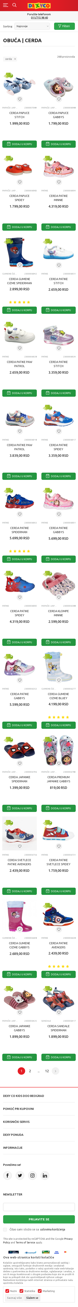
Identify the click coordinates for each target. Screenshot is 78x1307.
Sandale (46, 1021)
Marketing (49, 1291)
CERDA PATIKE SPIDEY (58, 447)
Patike (44, 191)
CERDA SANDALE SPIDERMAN (58, 1028)
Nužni (13, 1291)
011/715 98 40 (39, 17)
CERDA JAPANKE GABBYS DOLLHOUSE (19, 1030)
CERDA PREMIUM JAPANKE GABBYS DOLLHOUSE (58, 781)
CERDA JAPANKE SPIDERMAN (19, 779)
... (39, 1071)
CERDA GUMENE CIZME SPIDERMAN (19, 281)
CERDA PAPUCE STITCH (19, 115)
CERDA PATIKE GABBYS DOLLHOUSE (58, 532)
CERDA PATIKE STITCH (58, 281)
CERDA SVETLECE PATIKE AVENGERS (19, 862)
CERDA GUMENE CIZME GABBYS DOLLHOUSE (19, 947)
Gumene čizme (10, 274)
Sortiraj (7, 26)
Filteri (64, 26)
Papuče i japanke (10, 108)
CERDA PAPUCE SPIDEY (19, 198)
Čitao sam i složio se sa (37, 1229)
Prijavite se (39, 1219)
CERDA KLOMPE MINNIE (58, 613)
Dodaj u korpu (19, 144)
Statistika (29, 1291)
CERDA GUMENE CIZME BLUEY (58, 696)
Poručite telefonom (39, 14)
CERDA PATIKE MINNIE (58, 198)
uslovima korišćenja (52, 1229)
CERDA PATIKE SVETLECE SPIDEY (59, 862)
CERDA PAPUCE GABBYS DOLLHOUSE (58, 117)
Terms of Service (25, 1242)
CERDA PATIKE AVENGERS (58, 945)
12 (47, 1071)
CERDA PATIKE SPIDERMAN (19, 530)
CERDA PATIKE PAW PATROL (19, 364)
